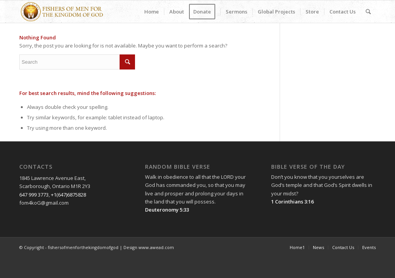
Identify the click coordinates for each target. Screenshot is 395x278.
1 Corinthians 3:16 (292, 201)
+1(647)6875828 (68, 194)
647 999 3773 (34, 194)
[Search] (368, 11)
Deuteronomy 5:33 (167, 209)
